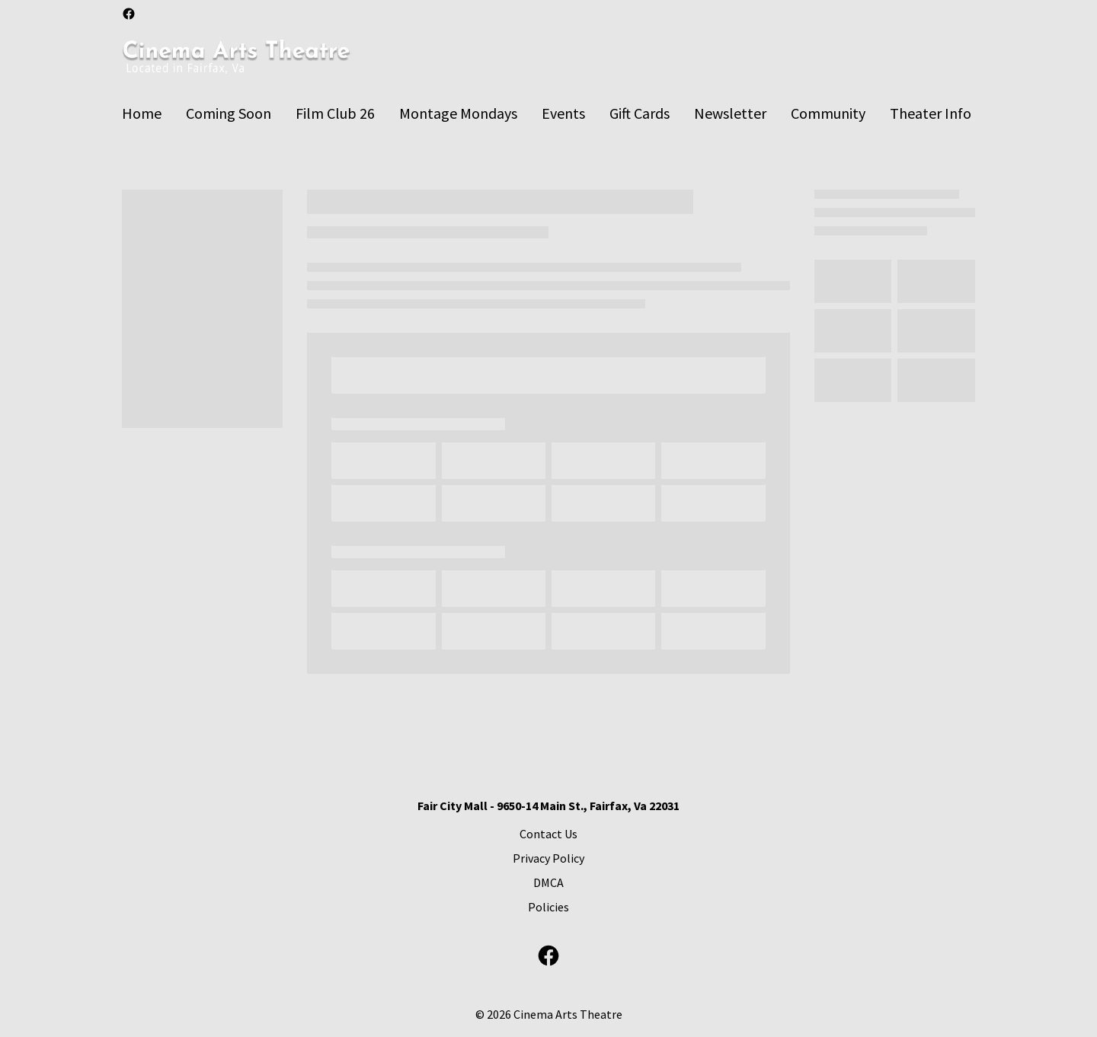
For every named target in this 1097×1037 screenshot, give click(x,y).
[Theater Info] (930, 113)
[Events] (563, 113)
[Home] (142, 113)
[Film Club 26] (335, 113)
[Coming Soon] (228, 113)
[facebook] (129, 14)
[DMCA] (548, 882)
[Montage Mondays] (458, 113)
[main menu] (546, 113)
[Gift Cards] (639, 113)
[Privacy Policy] (548, 858)
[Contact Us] (548, 834)
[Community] (828, 113)
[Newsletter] (730, 113)
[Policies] (548, 907)
